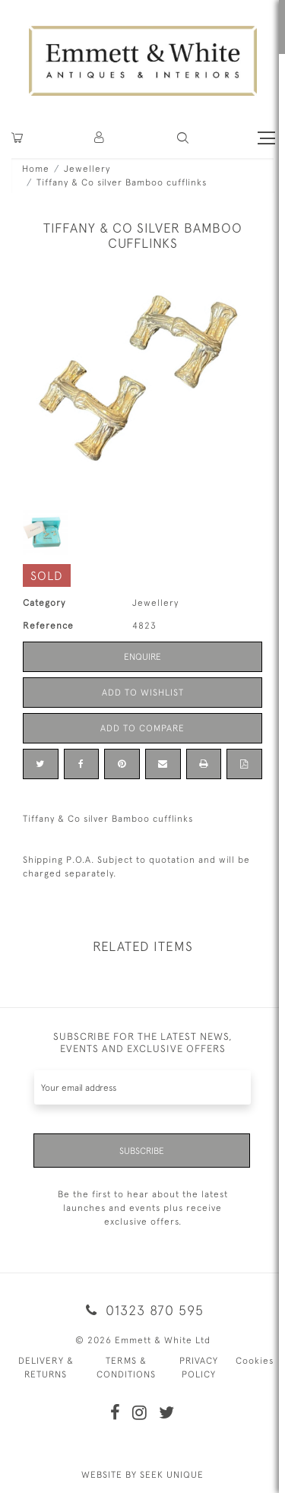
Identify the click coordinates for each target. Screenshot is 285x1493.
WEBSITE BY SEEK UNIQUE (142, 1474)
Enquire (142, 656)
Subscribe (141, 1151)
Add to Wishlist (143, 692)
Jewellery (87, 168)
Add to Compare (142, 728)
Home (35, 168)
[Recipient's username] (142, 1087)
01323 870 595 (142, 1310)
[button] (183, 138)
